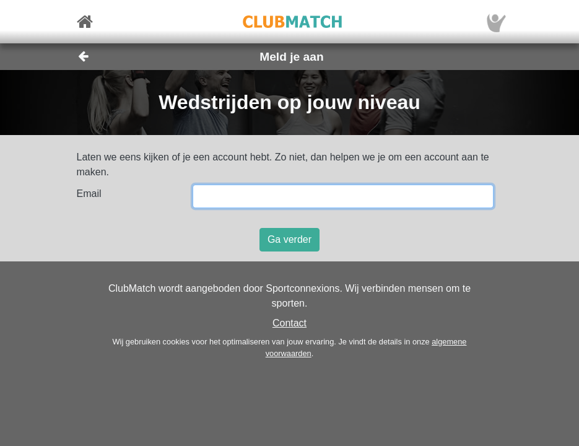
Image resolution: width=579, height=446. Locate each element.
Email (89, 193)
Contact (289, 323)
